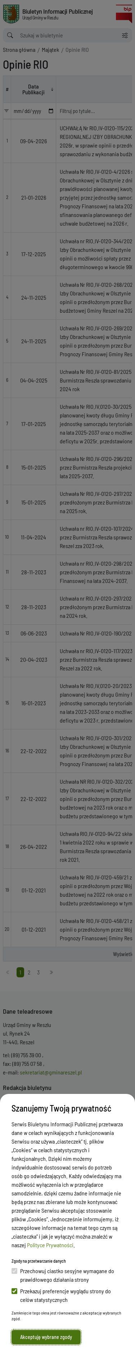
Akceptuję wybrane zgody (46, 1337)
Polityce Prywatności (50, 1244)
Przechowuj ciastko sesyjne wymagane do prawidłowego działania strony (63, 1275)
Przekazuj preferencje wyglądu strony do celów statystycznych (61, 1295)
